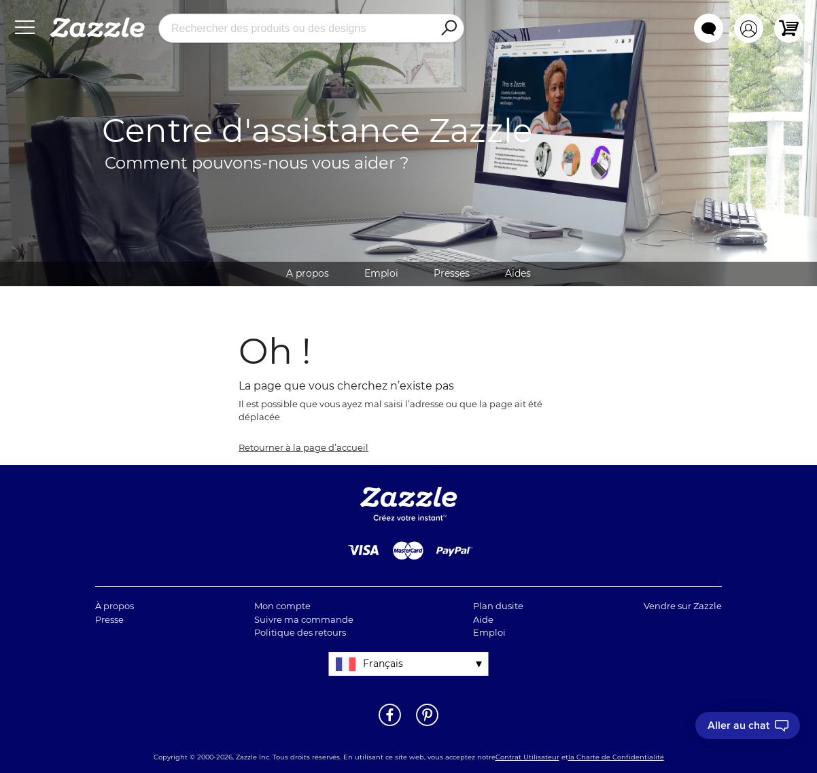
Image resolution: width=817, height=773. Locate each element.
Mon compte (282, 605)
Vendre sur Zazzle (683, 605)
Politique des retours (300, 632)
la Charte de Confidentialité (616, 757)
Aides (518, 273)
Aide (483, 619)
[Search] (448, 28)
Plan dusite (498, 605)
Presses (452, 273)
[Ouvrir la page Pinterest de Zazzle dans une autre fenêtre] (427, 724)
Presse (109, 619)
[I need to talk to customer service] (747, 725)
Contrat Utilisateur (527, 757)
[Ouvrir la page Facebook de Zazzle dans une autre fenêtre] (390, 724)
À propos (114, 605)
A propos (307, 273)
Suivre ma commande (303, 619)
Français (383, 663)
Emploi (381, 273)
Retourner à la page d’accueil (303, 447)
